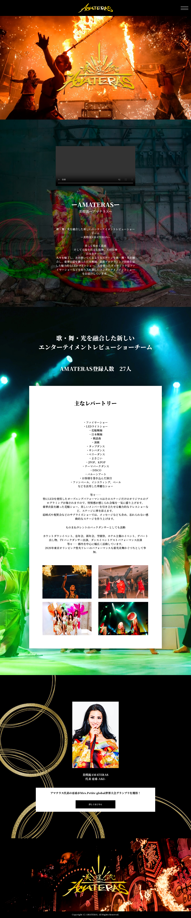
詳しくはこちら (95, 804)
